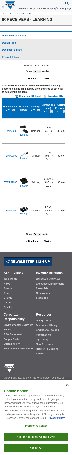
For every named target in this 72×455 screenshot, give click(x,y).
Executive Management (50, 283)
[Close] (67, 385)
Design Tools (9, 42)
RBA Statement (13, 334)
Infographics (43, 334)
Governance (43, 293)
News (7, 283)
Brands (8, 297)
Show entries (37, 71)
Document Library (12, 50)
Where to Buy (27, 8)
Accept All (36, 447)
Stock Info (42, 297)
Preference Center (36, 425)
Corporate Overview (48, 278)
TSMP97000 (10, 182)
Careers (8, 302)
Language (64, 8)
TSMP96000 (10, 210)
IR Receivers (17, 13)
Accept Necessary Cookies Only (36, 436)
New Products (44, 344)
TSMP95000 (10, 131)
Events (8, 288)
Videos (40, 353)
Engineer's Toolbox (47, 329)
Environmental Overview (18, 324)
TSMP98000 (10, 155)
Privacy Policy (56, 417)
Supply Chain (12, 339)
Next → (48, 78)
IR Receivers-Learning (14, 35)
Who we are (10, 278)
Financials (42, 288)
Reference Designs (47, 348)
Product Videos (10, 57)
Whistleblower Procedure (19, 348)
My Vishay (42, 339)
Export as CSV (53, 96)
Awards (8, 293)
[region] (36, 417)
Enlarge (24, 134)
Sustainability (12, 343)
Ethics (7, 329)
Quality (8, 307)
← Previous (31, 78)
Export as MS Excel (30, 96)
